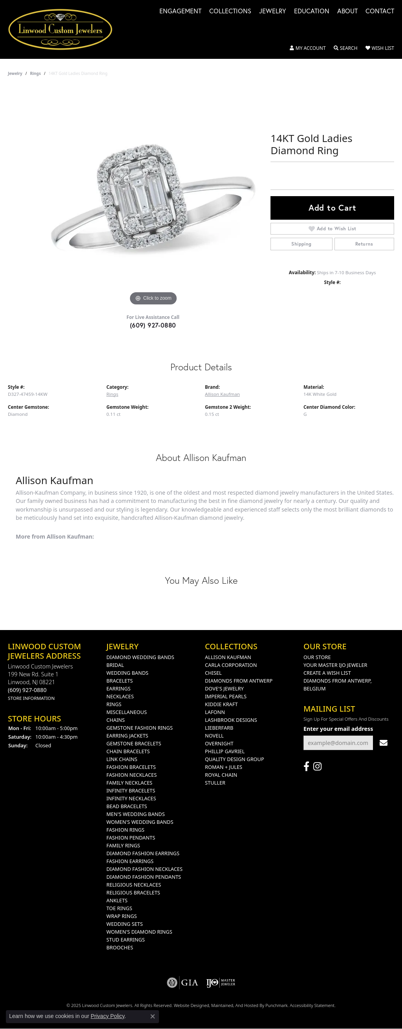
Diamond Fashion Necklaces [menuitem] (144, 868)
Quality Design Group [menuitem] (234, 759)
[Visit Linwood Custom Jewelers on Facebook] (306, 766)
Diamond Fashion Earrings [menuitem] (142, 853)
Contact (379, 11)
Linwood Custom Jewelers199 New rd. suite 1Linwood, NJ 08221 (40, 682)
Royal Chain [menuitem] (221, 774)
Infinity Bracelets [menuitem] (130, 790)
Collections (230, 11)
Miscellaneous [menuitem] (126, 712)
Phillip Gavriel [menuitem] (225, 751)
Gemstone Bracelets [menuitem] (133, 743)
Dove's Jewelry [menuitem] (224, 688)
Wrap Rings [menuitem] (121, 916)
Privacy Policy (107, 1016)
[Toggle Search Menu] (346, 48)
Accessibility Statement (312, 1005)
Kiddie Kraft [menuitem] (221, 704)
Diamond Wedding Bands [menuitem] (140, 657)
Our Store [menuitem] (317, 657)
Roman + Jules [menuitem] (223, 766)
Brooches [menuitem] (119, 947)
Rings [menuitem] (113, 704)
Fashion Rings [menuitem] (125, 829)
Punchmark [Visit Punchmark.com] (276, 1005)
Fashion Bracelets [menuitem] (131, 766)
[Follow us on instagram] (317, 766)
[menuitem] (182, 983)
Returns (364, 244)
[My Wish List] (379, 48)
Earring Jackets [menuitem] (127, 735)
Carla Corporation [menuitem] (231, 664)
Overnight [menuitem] (219, 743)
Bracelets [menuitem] (119, 680)
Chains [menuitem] (115, 719)
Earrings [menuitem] (118, 688)
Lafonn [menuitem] (215, 712)
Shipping (301, 244)
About (347, 11)
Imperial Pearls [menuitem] (226, 696)
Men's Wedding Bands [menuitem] (135, 814)
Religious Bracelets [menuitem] (133, 892)
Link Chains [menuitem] (121, 759)
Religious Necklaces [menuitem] (133, 884)
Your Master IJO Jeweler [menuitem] (335, 664)
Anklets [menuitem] (117, 900)
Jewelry (272, 11)
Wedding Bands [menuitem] (127, 672)
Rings (35, 73)
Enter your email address (338, 728)
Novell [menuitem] (214, 735)
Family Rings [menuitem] (123, 845)
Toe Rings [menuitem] (119, 908)
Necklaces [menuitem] (120, 696)
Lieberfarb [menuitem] (219, 727)
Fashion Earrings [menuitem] (129, 861)
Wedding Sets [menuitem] (124, 923)
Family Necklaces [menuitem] (129, 782)
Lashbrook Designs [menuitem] (231, 719)
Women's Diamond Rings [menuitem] (139, 931)
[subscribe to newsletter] (383, 743)
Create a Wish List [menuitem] (327, 672)
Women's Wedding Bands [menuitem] (139, 821)
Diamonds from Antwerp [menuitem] (238, 680)
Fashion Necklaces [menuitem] (131, 774)
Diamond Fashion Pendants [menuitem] (143, 876)
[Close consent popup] (152, 1016)
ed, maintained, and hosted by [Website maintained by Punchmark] (234, 1005)
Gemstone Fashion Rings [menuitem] (139, 727)
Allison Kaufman (222, 394)
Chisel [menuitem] (213, 672)
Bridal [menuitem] (115, 664)
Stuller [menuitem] (215, 782)
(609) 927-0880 (153, 325)
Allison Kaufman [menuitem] (228, 657)
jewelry (15, 73)
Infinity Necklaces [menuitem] (131, 798)
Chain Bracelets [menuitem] (128, 751)
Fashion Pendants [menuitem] (130, 837)
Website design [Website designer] (189, 1005)
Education (311, 11)
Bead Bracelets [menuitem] (126, 806)
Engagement (180, 11)
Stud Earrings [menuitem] (125, 939)
